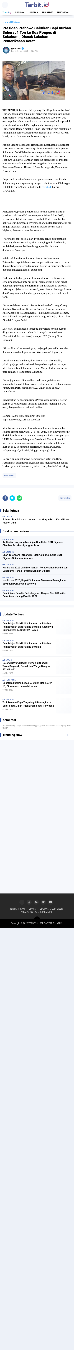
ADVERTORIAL (11, 680)
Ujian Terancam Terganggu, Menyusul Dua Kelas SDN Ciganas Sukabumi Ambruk (32, 556)
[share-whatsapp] (19, 498)
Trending (7, 12)
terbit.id (46, 187)
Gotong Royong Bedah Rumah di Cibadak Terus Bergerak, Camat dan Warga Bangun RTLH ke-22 (26, 666)
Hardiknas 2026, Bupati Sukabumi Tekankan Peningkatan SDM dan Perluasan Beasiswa (34, 582)
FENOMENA (63, 12)
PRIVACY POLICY (28, 912)
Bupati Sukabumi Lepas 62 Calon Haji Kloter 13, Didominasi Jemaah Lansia (27, 684)
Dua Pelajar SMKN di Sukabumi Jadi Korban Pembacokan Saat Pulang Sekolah (27, 645)
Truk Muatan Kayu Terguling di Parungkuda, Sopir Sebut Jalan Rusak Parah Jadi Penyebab (28, 704)
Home (5, 22)
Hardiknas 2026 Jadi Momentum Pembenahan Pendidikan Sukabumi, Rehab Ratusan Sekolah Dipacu (35, 569)
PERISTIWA (47, 12)
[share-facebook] (5, 498)
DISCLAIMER (45, 912)
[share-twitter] (12, 498)
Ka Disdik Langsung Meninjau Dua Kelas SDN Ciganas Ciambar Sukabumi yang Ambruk (33, 544)
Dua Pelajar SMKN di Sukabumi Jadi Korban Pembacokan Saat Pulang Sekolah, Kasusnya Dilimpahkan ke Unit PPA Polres (28, 627)
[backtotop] (37, 919)
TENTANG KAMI (18, 909)
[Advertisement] (37, 780)
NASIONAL (20, 12)
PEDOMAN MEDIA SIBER (50, 909)
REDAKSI (32, 909)
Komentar (65, 498)
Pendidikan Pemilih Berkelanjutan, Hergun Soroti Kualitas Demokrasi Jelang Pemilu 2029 (34, 595)
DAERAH (34, 12)
